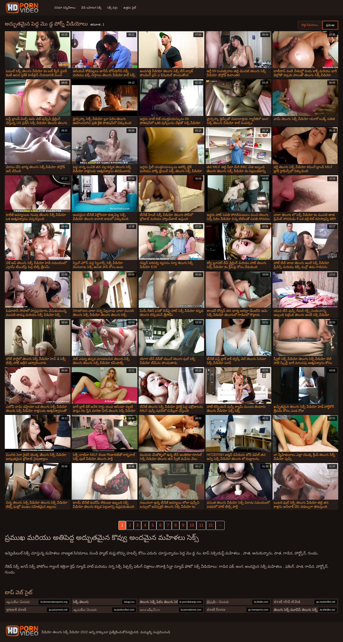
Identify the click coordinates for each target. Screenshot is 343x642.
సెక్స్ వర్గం (112, 7)
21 (211, 525)
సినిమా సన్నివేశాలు (65, 7)
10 (192, 525)
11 (201, 525)
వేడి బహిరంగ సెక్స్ (91, 7)
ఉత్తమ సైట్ (129, 7)
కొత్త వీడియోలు (310, 25)
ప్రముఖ (330, 25)
